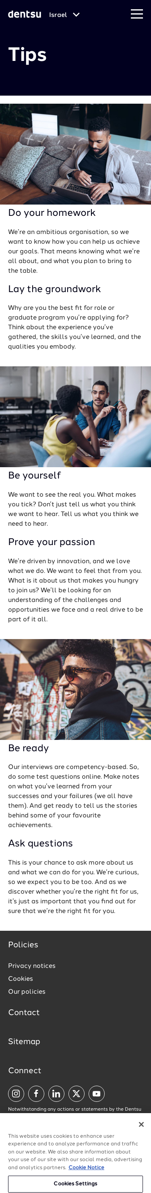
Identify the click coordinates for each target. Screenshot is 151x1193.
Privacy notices (32, 966)
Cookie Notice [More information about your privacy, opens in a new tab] (86, 1171)
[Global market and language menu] (64, 15)
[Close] (141, 1128)
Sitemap (24, 1042)
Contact (24, 1013)
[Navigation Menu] (137, 14)
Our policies (27, 992)
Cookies (20, 979)
